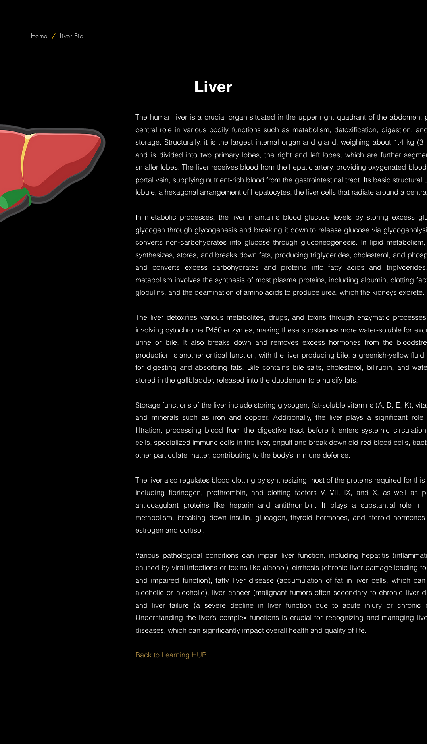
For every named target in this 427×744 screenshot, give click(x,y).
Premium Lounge (327, 733)
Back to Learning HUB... (174, 654)
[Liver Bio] (71, 36)
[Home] (39, 36)
